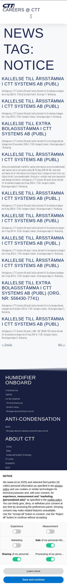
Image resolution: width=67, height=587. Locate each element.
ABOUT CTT (20, 439)
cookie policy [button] (55, 499)
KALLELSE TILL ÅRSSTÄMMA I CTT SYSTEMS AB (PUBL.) (33, 196)
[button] (31, 16)
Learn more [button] (33, 571)
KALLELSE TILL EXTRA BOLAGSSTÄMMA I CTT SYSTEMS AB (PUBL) (27, 128)
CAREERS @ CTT (21, 9)
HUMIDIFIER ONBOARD (20, 380)
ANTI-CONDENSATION (33, 419)
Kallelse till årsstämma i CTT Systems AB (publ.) (33, 240)
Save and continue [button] (34, 579)
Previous (7, 344)
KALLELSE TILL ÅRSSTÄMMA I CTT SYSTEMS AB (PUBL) (33, 81)
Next (61, 344)
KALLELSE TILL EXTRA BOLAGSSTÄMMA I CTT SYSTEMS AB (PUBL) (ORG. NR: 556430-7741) (31, 290)
